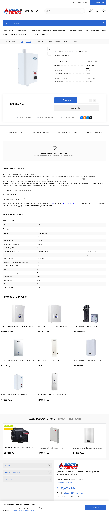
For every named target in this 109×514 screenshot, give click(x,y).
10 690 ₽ (18, 401)
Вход (74, 2)
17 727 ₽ (54, 367)
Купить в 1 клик (76, 108)
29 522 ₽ (9, 453)
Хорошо (96, 507)
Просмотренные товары (69, 419)
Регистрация (82, 2)
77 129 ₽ (54, 333)
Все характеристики (90, 61)
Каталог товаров (54, 23)
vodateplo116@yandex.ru (73, 493)
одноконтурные (90, 78)
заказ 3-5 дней (67, 118)
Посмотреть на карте (64, 482)
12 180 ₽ (54, 401)
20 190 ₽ (79, 453)
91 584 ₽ (18, 367)
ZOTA (87, 68)
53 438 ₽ (91, 333)
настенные (89, 81)
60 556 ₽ (18, 333)
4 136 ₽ (44, 453)
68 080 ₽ (91, 367)
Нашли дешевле (24, 118)
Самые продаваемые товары (41, 419)
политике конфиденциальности (23, 510)
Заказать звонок (98, 2)
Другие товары (91, 251)
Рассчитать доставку (45, 118)
